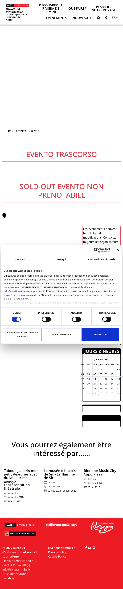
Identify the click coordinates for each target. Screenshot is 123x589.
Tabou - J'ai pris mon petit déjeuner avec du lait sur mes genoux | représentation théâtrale (21, 479)
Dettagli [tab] (61, 259)
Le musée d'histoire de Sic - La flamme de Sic (60, 474)
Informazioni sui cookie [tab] (101, 259)
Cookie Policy (57, 556)
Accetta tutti (100, 334)
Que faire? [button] (77, 9)
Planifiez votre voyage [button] (104, 8)
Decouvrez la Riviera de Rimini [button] (50, 9)
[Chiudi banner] (118, 250)
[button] (98, 18)
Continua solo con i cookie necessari (22, 334)
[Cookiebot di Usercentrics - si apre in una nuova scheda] (96, 250)
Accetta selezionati (61, 334)
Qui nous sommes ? (61, 548)
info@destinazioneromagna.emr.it (24, 291)
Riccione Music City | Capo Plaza (101, 472)
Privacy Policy (57, 552)
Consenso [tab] (21, 259)
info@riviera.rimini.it (16, 569)
